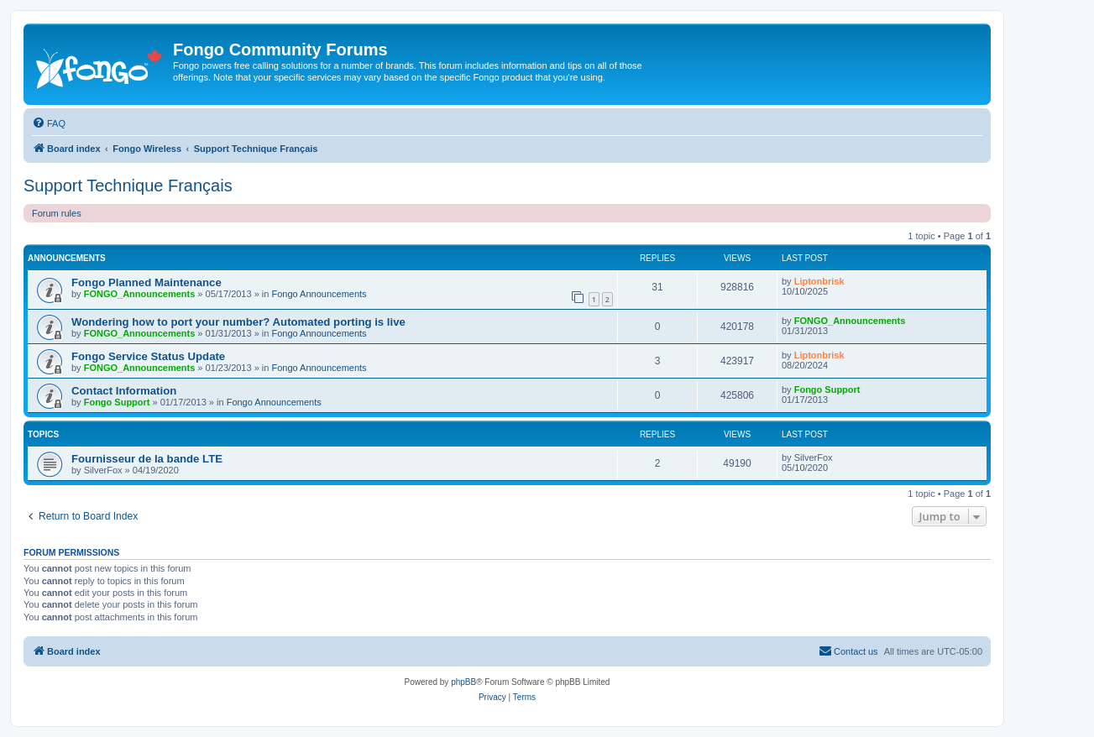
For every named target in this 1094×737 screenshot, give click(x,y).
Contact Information (123, 390)
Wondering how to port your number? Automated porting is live (238, 322)
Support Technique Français (128, 185)
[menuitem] (48, 123)
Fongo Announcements (318, 294)
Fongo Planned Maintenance (146, 282)
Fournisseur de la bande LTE (146, 458)
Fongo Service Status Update (148, 356)
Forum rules (56, 213)
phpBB (463, 682)
